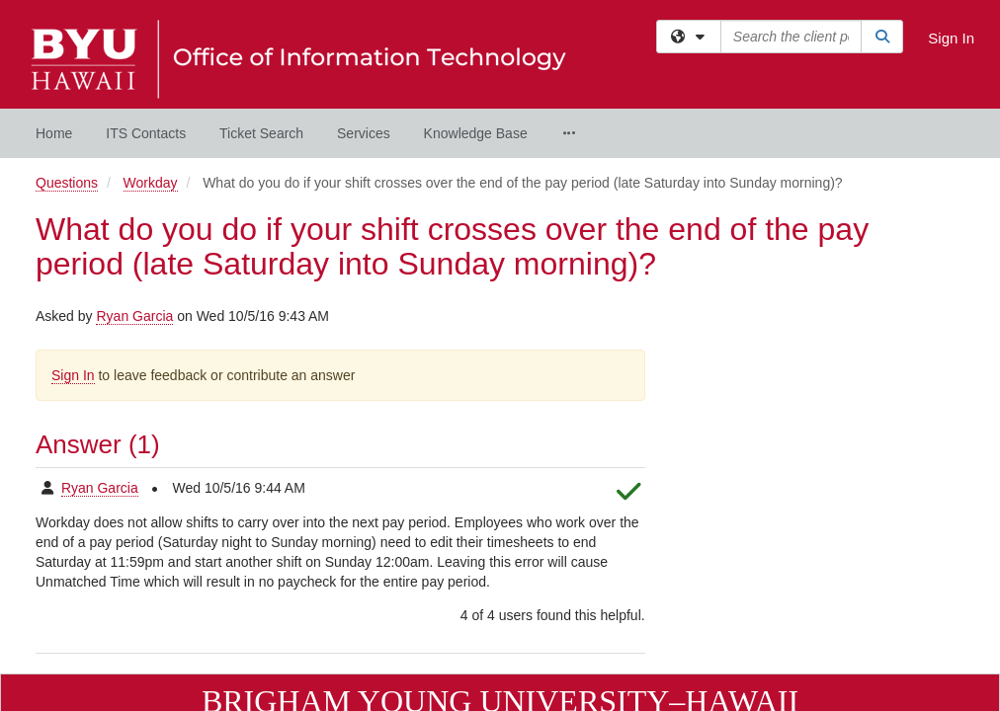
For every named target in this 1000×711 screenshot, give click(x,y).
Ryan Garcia (134, 158)
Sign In (951, 38)
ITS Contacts (146, 133)
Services (363, 133)
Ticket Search (261, 133)
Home (54, 133)
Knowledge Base (476, 133)
